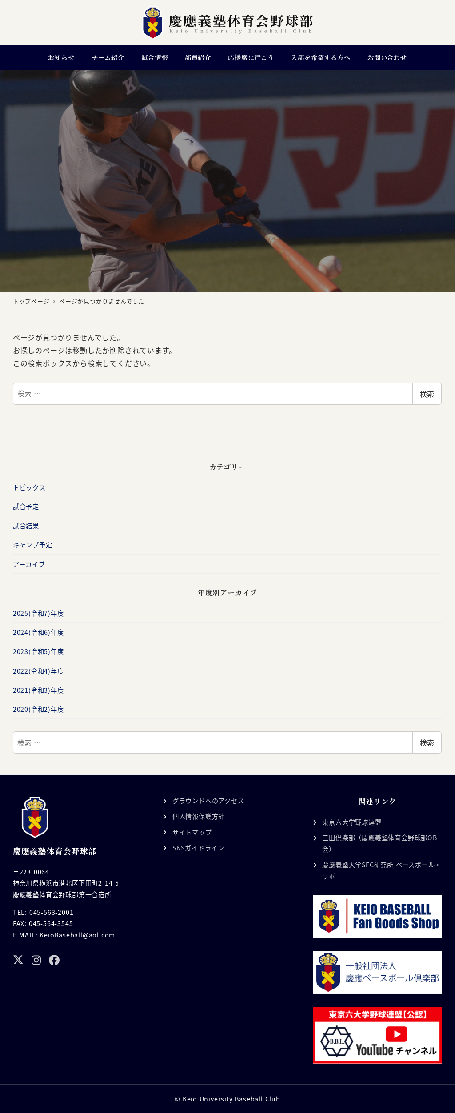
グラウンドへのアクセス (208, 800)
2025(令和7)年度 (38, 613)
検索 (427, 393)
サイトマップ (192, 832)
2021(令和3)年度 (38, 690)
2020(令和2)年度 (38, 709)
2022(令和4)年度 (38, 670)
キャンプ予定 (32, 544)
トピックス (29, 487)
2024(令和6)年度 (38, 632)
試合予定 (26, 506)
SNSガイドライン (198, 847)
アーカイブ (29, 564)
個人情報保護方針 (198, 816)
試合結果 (26, 525)
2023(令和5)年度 (38, 651)
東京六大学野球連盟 (351, 822)
